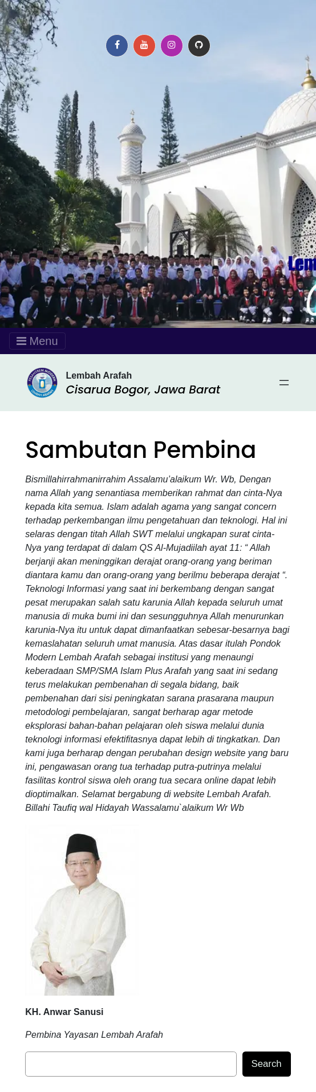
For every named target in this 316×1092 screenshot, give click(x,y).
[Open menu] (284, 382)
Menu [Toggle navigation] (37, 341)
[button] (117, 45)
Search (267, 1063)
